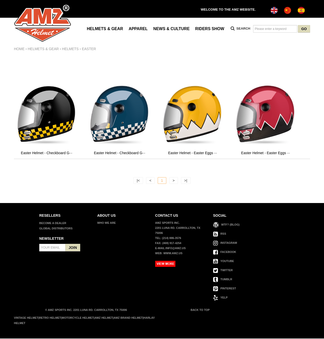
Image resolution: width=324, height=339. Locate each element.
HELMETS (70, 49)
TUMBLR (222, 279)
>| (185, 181)
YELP (220, 298)
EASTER (89, 49)
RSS (219, 234)
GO (304, 29)
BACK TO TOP (200, 310)
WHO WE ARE (106, 223)
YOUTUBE (223, 261)
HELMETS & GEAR (105, 29)
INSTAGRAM (225, 243)
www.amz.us (173, 253)
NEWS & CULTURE (171, 29)
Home (19, 49)
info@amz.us (176, 248)
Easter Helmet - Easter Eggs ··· (192, 153)
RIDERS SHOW (209, 29)
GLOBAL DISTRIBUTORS (56, 228)
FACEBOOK (224, 252)
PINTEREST (224, 288)
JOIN (73, 248)
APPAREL (138, 29)
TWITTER (223, 270)
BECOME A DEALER (52, 223)
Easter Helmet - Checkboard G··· (46, 153)
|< (138, 181)
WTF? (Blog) (226, 225)
